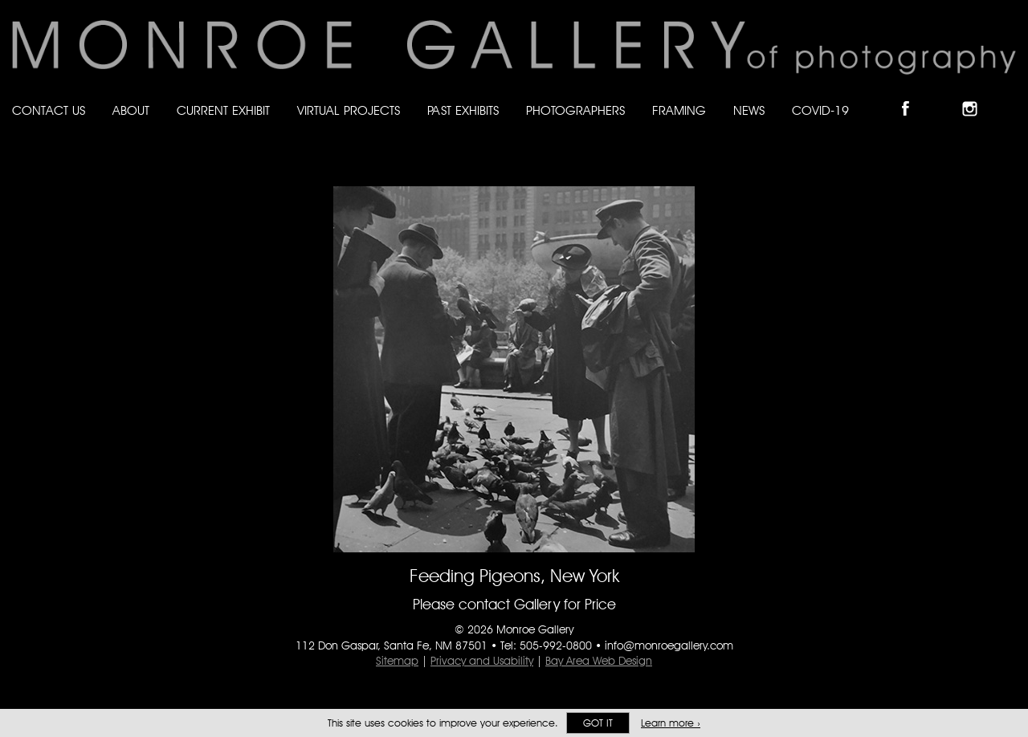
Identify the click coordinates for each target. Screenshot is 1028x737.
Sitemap (397, 660)
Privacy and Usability (481, 660)
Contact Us (48, 110)
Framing (679, 110)
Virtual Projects (348, 110)
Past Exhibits (463, 110)
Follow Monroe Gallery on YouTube (1008, 95)
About (130, 110)
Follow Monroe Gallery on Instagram (976, 95)
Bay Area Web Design (598, 660)
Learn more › (670, 723)
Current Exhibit (223, 110)
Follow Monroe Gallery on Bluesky (945, 95)
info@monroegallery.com (669, 645)
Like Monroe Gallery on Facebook (913, 95)
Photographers (575, 110)
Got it (598, 723)
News (749, 110)
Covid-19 (820, 110)
